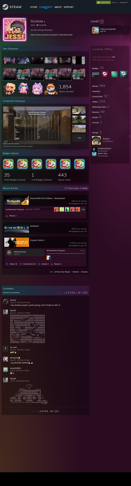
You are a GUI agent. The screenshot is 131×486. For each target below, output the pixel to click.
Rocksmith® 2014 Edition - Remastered (47, 198)
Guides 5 (45, 264)
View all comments (11, 293)
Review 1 (13, 216)
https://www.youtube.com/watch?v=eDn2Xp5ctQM (51, 35)
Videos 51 (13, 264)
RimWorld (34, 226)
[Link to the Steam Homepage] (14, 9)
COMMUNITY (46, 7)
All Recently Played (62, 272)
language (123, 2)
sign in (114, 2)
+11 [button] (83, 209)
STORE (33, 7)
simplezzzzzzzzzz (104, 148)
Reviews (84, 272)
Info (113, 57)
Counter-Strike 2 (37, 240)
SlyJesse (106, 139)
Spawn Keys (102, 153)
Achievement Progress (15, 209)
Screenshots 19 (29, 264)
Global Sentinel (20, 252)
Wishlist (75, 272)
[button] (110, 21)
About (58, 7)
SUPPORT (69, 7)
